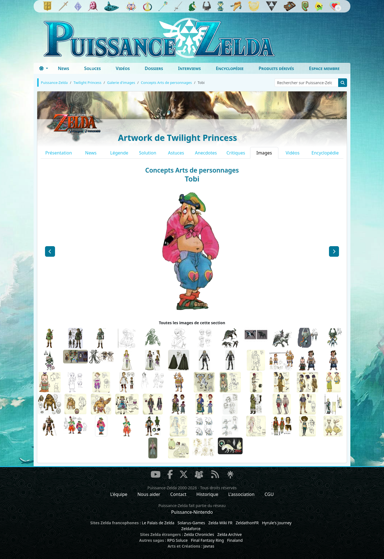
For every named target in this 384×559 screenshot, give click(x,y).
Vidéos (123, 68)
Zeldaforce (190, 528)
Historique (207, 494)
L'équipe (119, 494)
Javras (208, 546)
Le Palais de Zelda (158, 522)
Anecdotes (206, 153)
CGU (269, 494)
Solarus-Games (191, 522)
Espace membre (324, 68)
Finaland (235, 540)
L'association (241, 494)
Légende (119, 153)
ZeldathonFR (247, 522)
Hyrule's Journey (277, 522)
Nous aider (148, 494)
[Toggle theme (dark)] (43, 68)
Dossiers (154, 68)
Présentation (58, 153)
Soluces (92, 68)
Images (264, 153)
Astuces (176, 153)
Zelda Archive (229, 534)
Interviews (189, 68)
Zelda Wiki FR (220, 522)
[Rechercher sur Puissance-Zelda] (306, 82)
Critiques (235, 153)
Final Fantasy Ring (207, 540)
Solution (147, 153)
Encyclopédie (230, 68)
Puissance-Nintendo (192, 512)
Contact (178, 494)
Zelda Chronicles (199, 534)
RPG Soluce (177, 540)
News (63, 68)
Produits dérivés (276, 68)
